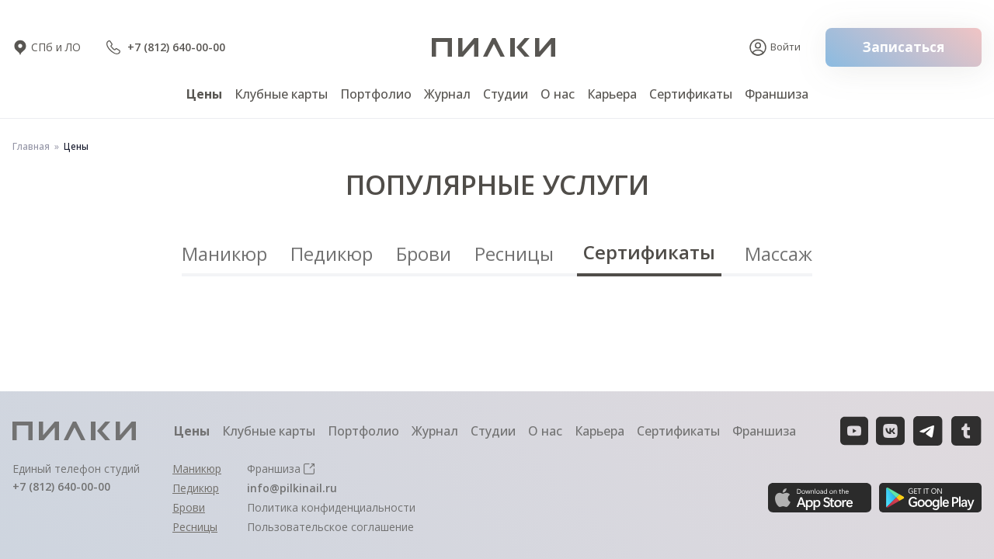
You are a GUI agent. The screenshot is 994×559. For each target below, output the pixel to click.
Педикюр (331, 253)
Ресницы (514, 253)
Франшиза (776, 93)
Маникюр (224, 253)
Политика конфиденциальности (331, 507)
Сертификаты (649, 252)
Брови (423, 253)
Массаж (778, 253)
